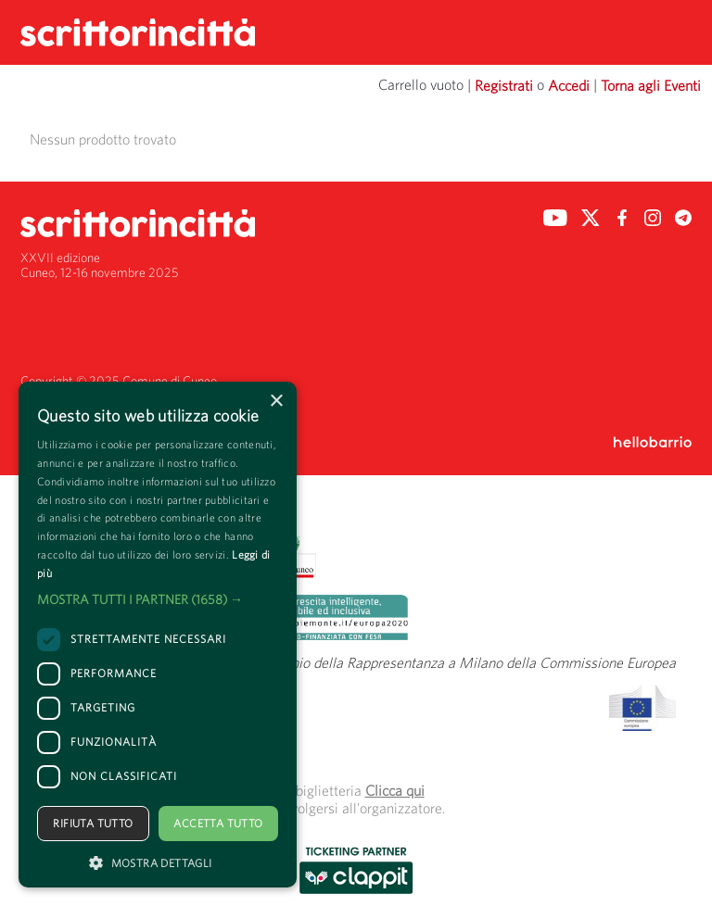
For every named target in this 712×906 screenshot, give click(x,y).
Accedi (569, 85)
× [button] (276, 402)
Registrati (504, 85)
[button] (157, 599)
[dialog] (158, 634)
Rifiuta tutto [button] (93, 823)
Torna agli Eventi (651, 85)
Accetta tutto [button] (217, 823)
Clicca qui (395, 790)
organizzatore (401, 807)
